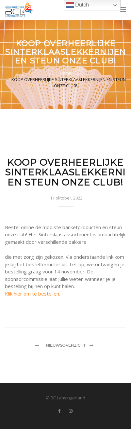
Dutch (77, 5)
